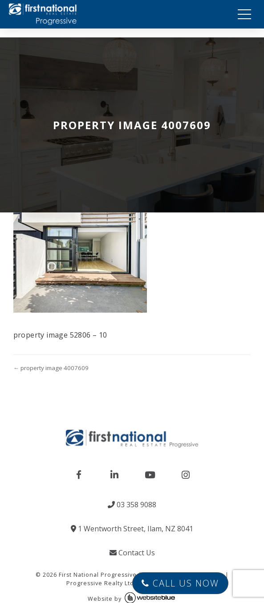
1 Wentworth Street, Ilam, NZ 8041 (132, 529)
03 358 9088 (132, 504)
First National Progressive (98, 575)
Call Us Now (180, 583)
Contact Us (132, 553)
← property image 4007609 (51, 368)
